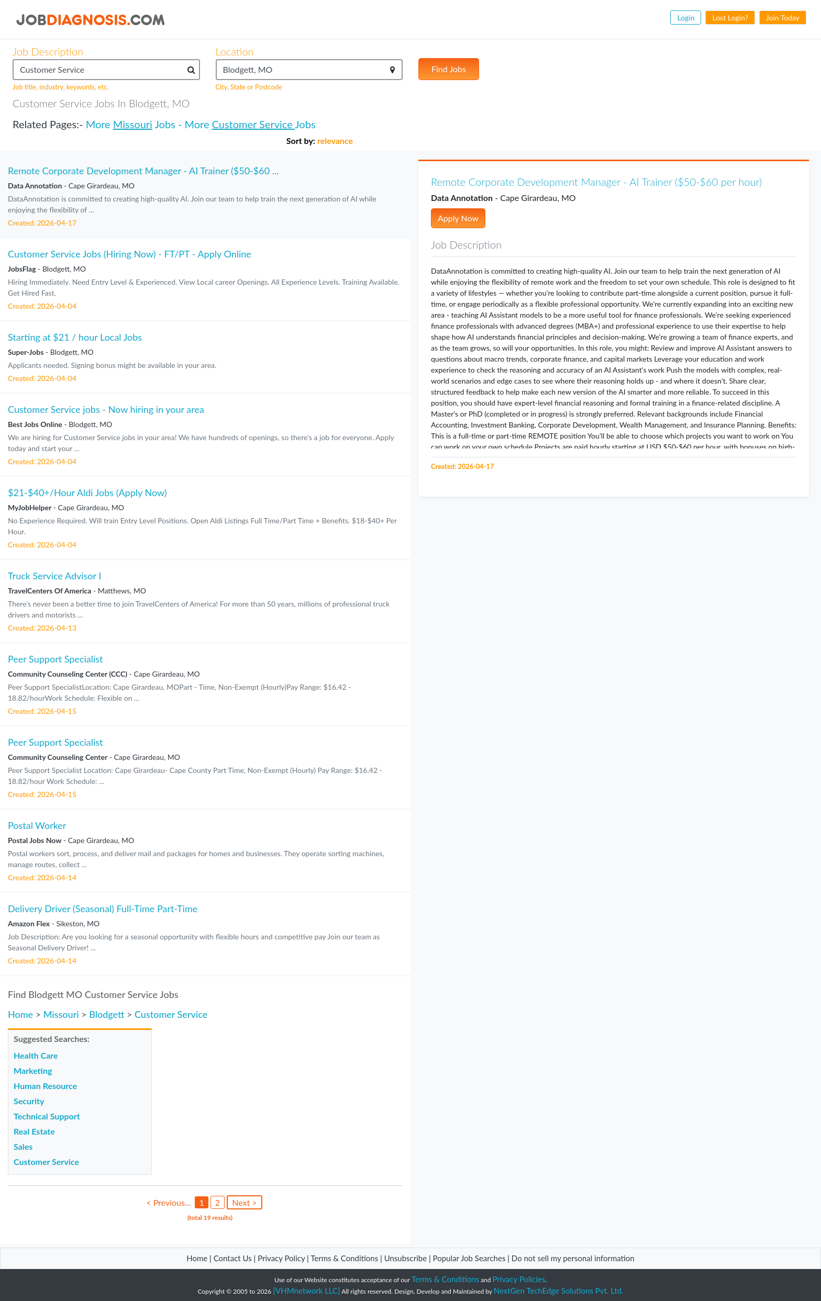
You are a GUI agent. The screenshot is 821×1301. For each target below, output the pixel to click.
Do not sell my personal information (573, 1258)
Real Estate (34, 1131)
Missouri (132, 124)
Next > (244, 1202)
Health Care (36, 1055)
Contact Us (233, 1258)
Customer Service (253, 124)
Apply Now (458, 218)
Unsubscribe (405, 1258)
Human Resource (45, 1086)
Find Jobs (448, 69)
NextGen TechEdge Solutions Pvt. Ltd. (559, 1290)
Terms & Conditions (345, 1258)
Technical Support (47, 1116)
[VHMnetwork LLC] (306, 1290)
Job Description (48, 51)
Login (685, 17)
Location (235, 51)
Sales (23, 1146)
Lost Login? (730, 17)
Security (29, 1101)
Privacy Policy (281, 1258)
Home (20, 1014)
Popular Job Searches (469, 1258)
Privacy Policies (519, 1279)
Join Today (783, 17)
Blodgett (106, 1014)
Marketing (33, 1070)
